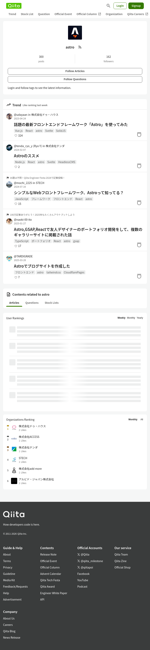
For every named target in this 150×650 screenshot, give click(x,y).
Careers (8, 625)
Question (44, 14)
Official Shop (122, 567)
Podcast (82, 586)
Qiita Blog (9, 631)
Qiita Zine (120, 561)
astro (39, 131)
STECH (40, 183)
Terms (7, 561)
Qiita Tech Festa (50, 580)
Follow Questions (75, 79)
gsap (76, 241)
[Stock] (139, 134)
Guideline (9, 574)
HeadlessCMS (66, 162)
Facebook (83, 574)
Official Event (63, 14)
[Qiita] (13, 6)
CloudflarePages (74, 272)
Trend (12, 14)
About (7, 554)
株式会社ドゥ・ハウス (44, 115)
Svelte (49, 131)
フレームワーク (41, 199)
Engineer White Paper (53, 593)
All (142, 419)
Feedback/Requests (15, 586)
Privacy (7, 567)
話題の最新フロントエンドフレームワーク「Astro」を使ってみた (71, 124)
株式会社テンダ (55, 146)
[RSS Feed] (80, 47)
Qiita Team (121, 554)
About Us (8, 618)
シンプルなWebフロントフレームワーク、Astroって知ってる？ (69, 192)
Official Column (89, 14)
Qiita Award (47, 586)
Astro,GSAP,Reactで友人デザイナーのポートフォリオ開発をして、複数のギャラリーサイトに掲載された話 (78, 232)
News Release (11, 637)
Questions (31, 303)
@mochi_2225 (23, 183)
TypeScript (22, 241)
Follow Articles (74, 71)
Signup (136, 6)
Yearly (140, 317)
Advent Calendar (50, 574)
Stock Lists (52, 303)
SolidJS (61, 131)
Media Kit (9, 580)
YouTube (82, 580)
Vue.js (18, 131)
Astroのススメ (26, 155)
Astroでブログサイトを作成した (42, 266)
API (42, 599)
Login (120, 6)
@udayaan (20, 115)
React (29, 131)
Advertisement (12, 599)
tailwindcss (54, 272)
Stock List (27, 14)
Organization (114, 14)
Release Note (48, 554)
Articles (14, 303)
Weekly (121, 317)
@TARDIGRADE (23, 256)
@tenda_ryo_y (28, 146)
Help (6, 593)
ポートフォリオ (41, 241)
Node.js (20, 162)
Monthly (131, 317)
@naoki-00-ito (23, 219)
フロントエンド (62, 199)
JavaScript (21, 199)
